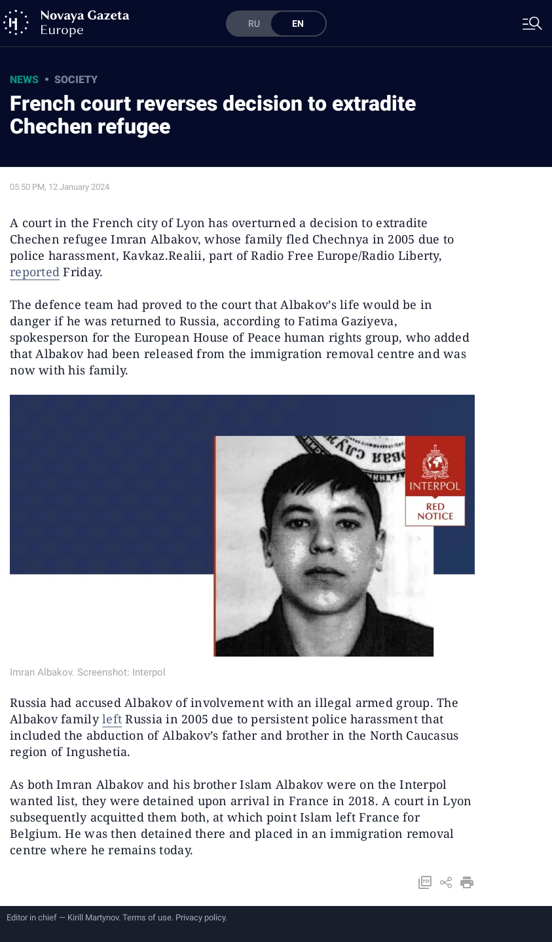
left (112, 719)
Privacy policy (200, 917)
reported (35, 272)
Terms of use (147, 917)
